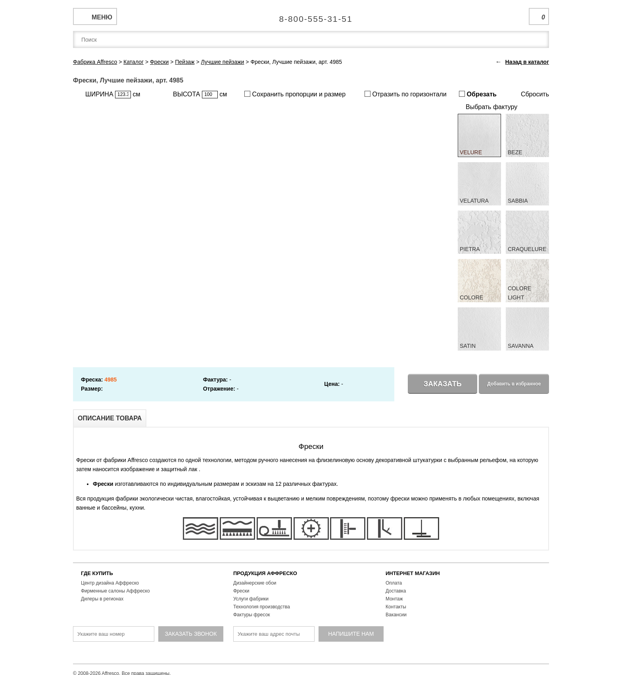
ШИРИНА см (112, 94)
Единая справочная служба (311, 15)
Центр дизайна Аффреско (110, 583)
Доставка (396, 591)
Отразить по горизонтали (406, 94)
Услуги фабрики (251, 599)
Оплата (394, 583)
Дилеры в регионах (102, 599)
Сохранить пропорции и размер (295, 94)
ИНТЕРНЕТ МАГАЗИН (413, 573)
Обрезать (478, 94)
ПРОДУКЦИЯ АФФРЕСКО (265, 573)
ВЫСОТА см (200, 94)
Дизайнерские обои (254, 583)
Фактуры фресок (251, 614)
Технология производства (261, 607)
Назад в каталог (527, 62)
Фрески (241, 591)
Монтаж (394, 599)
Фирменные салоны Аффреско (115, 591)
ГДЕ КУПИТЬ (97, 573)
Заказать (443, 384)
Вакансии (396, 614)
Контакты (396, 607)
